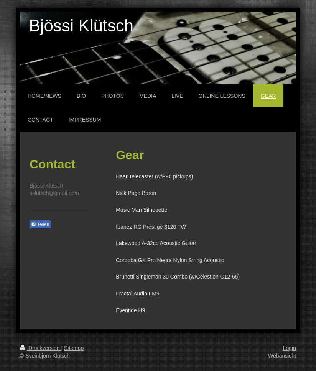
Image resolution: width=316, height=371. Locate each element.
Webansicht (282, 356)
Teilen (40, 224)
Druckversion (40, 348)
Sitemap (74, 348)
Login (289, 348)
